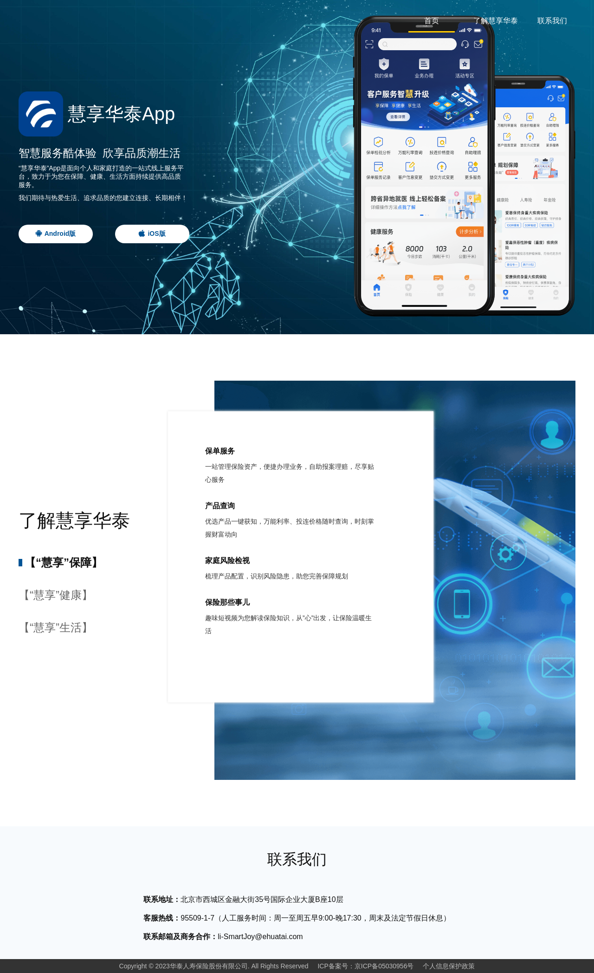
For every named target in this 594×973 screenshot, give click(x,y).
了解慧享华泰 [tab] (495, 21)
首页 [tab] (431, 21)
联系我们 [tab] (552, 21)
